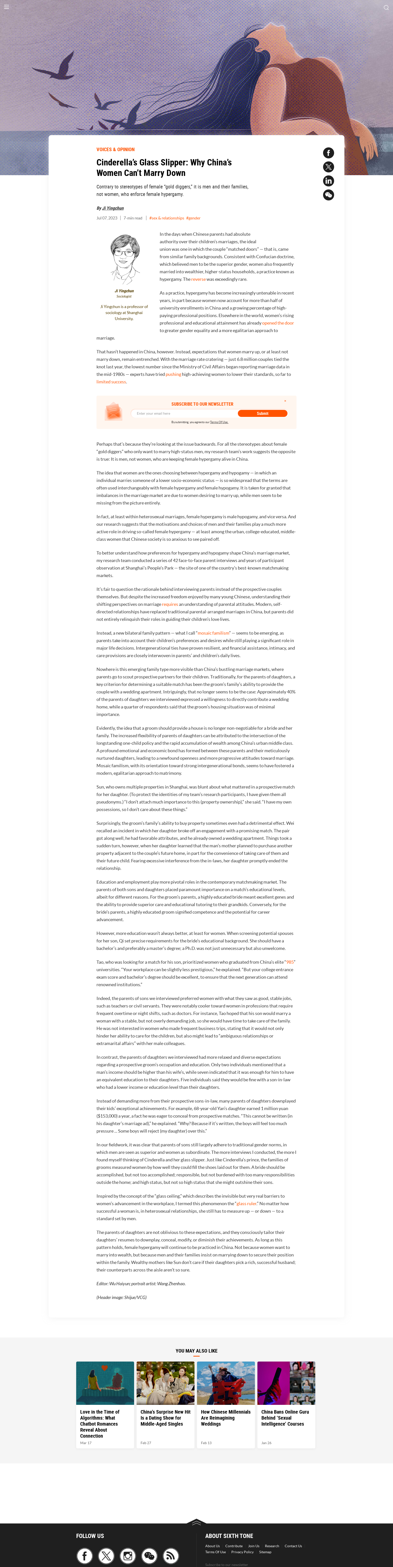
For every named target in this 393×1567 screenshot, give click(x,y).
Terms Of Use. (219, 422)
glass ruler (246, 1203)
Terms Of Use (215, 1552)
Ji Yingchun (113, 208)
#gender (193, 218)
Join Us (253, 1546)
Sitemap (265, 1552)
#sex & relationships (166, 218)
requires (170, 604)
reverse (198, 279)
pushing (173, 374)
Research (272, 1546)
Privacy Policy (242, 1552)
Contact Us (293, 1546)
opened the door (278, 323)
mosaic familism (213, 633)
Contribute (234, 1546)
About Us (212, 1546)
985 (290, 962)
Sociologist (124, 296)
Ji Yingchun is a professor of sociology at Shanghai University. (124, 312)
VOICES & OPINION (115, 149)
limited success (111, 381)
